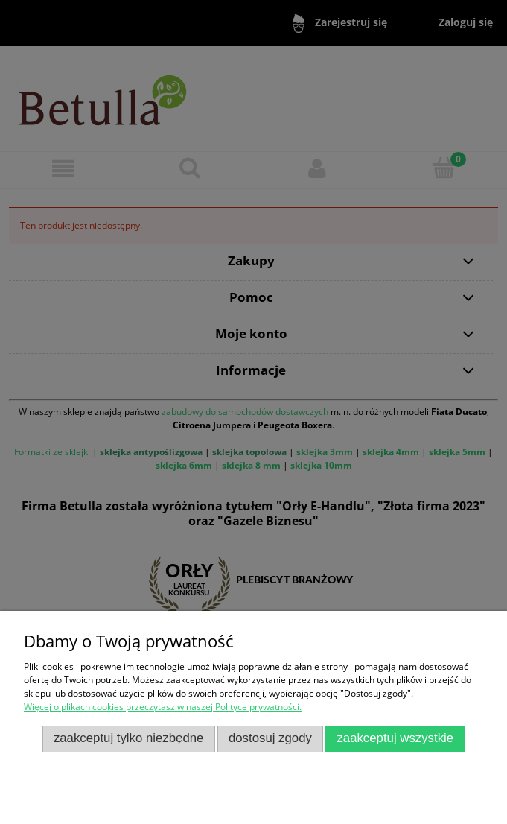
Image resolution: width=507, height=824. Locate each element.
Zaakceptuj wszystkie (395, 738)
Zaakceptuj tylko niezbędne (129, 738)
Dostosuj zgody (270, 738)
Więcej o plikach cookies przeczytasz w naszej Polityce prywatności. (163, 706)
